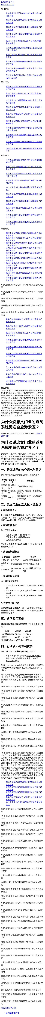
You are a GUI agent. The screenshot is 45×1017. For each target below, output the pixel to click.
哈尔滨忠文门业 (7, 2)
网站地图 (5, 1008)
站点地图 (12, 1008)
